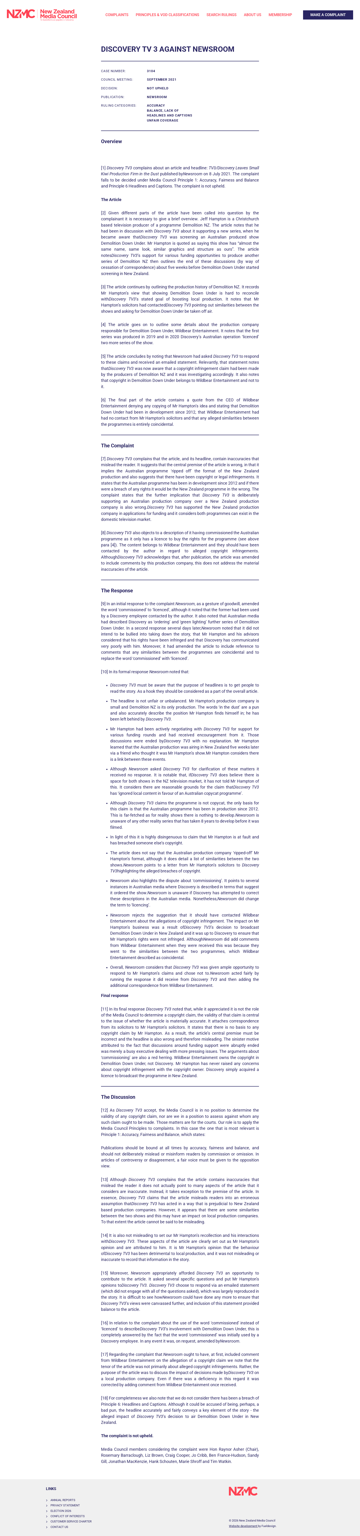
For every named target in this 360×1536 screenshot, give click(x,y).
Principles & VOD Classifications (167, 15)
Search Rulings (221, 15)
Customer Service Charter (71, 1521)
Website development (243, 1526)
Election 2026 (61, 1511)
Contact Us (59, 1527)
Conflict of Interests (68, 1516)
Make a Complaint (318, 13)
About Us (252, 15)
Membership (280, 15)
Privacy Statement (65, 1505)
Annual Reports (63, 1500)
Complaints (116, 15)
